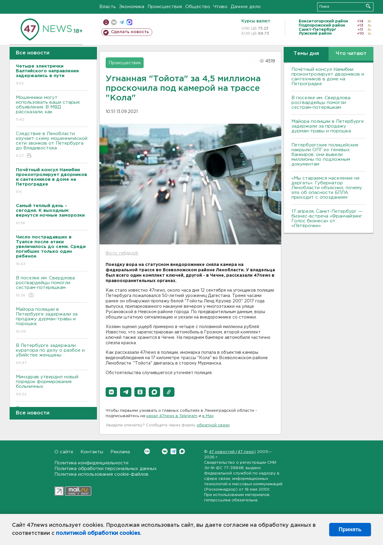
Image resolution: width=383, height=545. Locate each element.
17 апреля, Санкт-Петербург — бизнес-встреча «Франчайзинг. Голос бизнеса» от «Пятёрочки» (327, 218)
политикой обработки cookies (98, 533)
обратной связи (213, 425)
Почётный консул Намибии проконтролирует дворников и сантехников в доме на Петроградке (327, 77)
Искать (368, 6)
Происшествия (165, 7)
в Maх (208, 416)
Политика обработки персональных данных (105, 469)
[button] (111, 392)
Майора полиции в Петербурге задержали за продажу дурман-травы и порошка (51, 320)
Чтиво (220, 7)
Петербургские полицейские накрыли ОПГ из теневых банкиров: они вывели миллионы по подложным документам (324, 154)
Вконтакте (147, 451)
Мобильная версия (106, 22)
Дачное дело (246, 7)
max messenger (129, 22)
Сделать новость (130, 32)
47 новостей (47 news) (232, 452)
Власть (107, 7)
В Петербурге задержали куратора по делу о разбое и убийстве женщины (51, 354)
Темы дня (306, 53)
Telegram (173, 451)
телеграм (121, 22)
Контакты (91, 452)
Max (182, 451)
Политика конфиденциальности (91, 463)
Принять (350, 529)
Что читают (351, 53)
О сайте (63, 452)
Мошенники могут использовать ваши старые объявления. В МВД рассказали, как (51, 109)
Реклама (120, 452)
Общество (197, 7)
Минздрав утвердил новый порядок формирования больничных (51, 386)
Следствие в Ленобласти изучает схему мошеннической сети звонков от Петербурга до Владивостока (51, 145)
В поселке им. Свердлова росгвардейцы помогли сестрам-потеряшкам (51, 287)
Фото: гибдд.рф (121, 253)
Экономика (131, 7)
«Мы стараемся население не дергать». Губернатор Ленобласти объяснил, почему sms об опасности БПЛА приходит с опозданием (326, 187)
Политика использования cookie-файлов (101, 474)
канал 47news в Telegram (171, 416)
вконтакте (114, 22)
